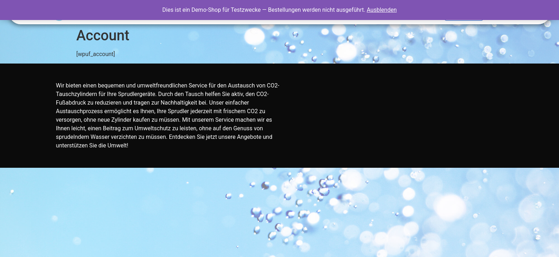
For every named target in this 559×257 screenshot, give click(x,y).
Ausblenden (382, 9)
